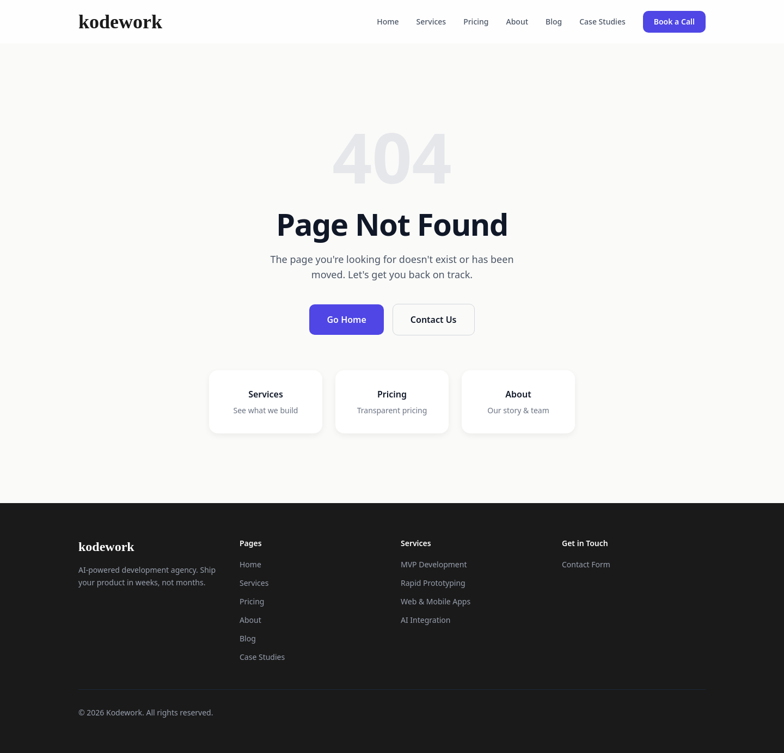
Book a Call (674, 21)
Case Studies (602, 21)
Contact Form (586, 564)
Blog (554, 21)
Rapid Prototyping (433, 583)
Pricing (475, 21)
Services (431, 21)
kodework (120, 22)
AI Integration (425, 620)
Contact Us (434, 320)
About (517, 21)
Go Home (346, 320)
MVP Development (434, 564)
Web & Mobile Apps (435, 601)
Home (388, 21)
